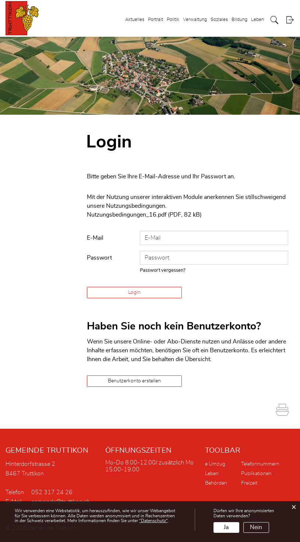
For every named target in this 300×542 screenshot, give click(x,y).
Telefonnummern (260, 464)
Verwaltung (195, 19)
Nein (256, 527)
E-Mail (95, 238)
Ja (226, 527)
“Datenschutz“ (153, 520)
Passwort (99, 258)
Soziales (219, 19)
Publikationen (256, 473)
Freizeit (249, 483)
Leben (257, 19)
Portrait (155, 19)
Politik (173, 19)
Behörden (216, 483)
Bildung (239, 19)
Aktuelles (134, 19)
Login (289, 20)
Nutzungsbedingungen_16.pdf (126, 215)
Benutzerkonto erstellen (134, 381)
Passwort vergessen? (163, 270)
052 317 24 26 (52, 492)
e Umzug (215, 464)
